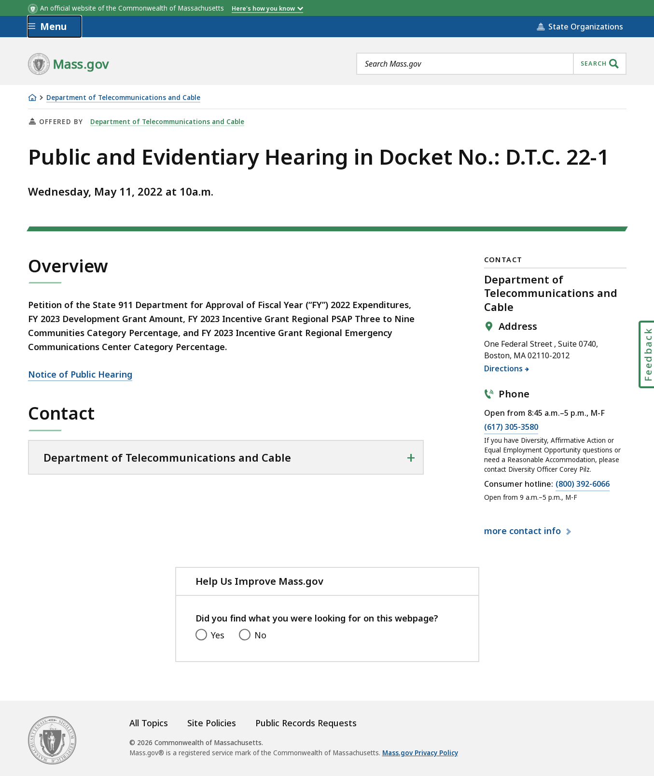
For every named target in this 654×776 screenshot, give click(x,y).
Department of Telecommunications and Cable (123, 98)
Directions (503, 368)
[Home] (32, 97)
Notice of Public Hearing (80, 374)
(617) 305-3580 (511, 427)
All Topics (148, 723)
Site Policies (211, 723)
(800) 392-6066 (583, 484)
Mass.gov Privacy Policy (420, 752)
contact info (523, 530)
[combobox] (491, 64)
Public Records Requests (306, 723)
